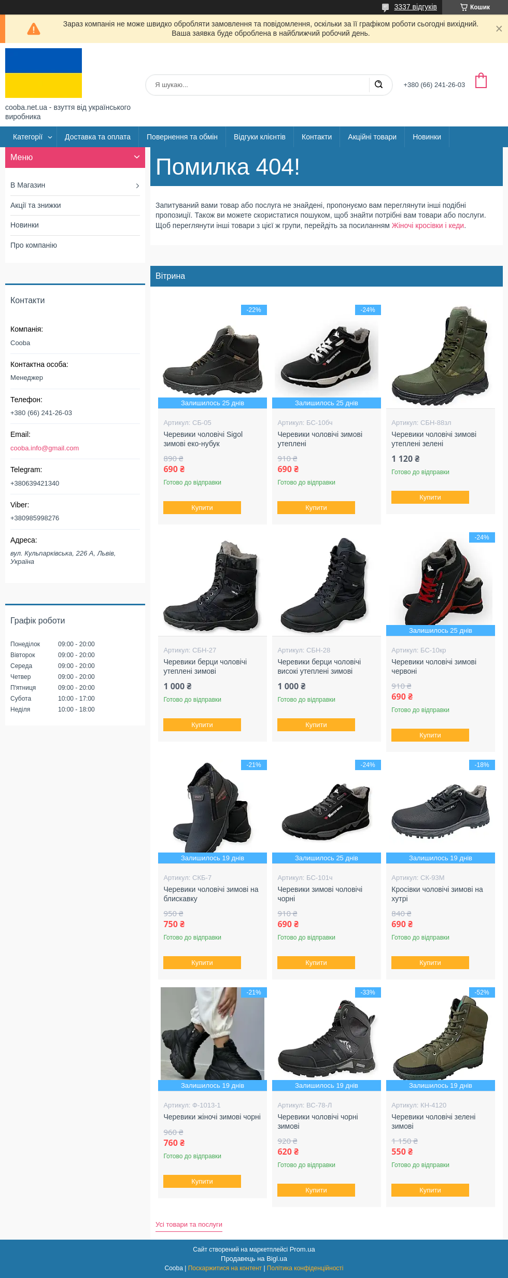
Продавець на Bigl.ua (254, 1258)
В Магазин (27, 185)
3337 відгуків (415, 7)
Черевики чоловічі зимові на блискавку (210, 894)
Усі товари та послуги (189, 1224)
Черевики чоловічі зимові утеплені (319, 439)
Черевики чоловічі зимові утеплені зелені (433, 439)
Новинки (427, 137)
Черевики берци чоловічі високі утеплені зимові (319, 666)
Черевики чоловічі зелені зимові (433, 1121)
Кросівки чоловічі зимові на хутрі (437, 894)
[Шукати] (378, 85)
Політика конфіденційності (305, 1268)
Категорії (28, 137)
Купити (203, 508)
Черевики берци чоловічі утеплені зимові (205, 666)
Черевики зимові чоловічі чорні (319, 894)
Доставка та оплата (98, 137)
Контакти (317, 137)
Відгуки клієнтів (260, 137)
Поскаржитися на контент (225, 1268)
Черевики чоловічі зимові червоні (433, 666)
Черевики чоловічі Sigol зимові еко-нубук (203, 439)
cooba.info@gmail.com (44, 448)
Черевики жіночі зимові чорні (212, 1117)
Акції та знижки (35, 205)
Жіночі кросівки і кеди (428, 225)
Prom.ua (302, 1249)
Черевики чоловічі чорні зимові (317, 1121)
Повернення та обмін (182, 137)
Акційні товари (372, 137)
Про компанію (33, 245)
